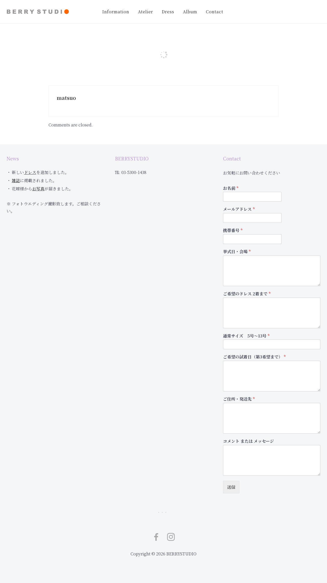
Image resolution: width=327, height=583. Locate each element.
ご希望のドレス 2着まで (247, 294)
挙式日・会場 (237, 251)
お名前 (230, 188)
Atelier (145, 12)
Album (190, 12)
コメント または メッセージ (248, 441)
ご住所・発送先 (239, 399)
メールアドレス (239, 209)
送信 (231, 487)
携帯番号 (232, 230)
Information (115, 12)
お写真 (38, 189)
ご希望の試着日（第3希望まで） (254, 357)
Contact (214, 12)
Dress (168, 12)
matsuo (66, 97)
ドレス (30, 172)
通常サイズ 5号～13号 (246, 336)
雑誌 (16, 180)
